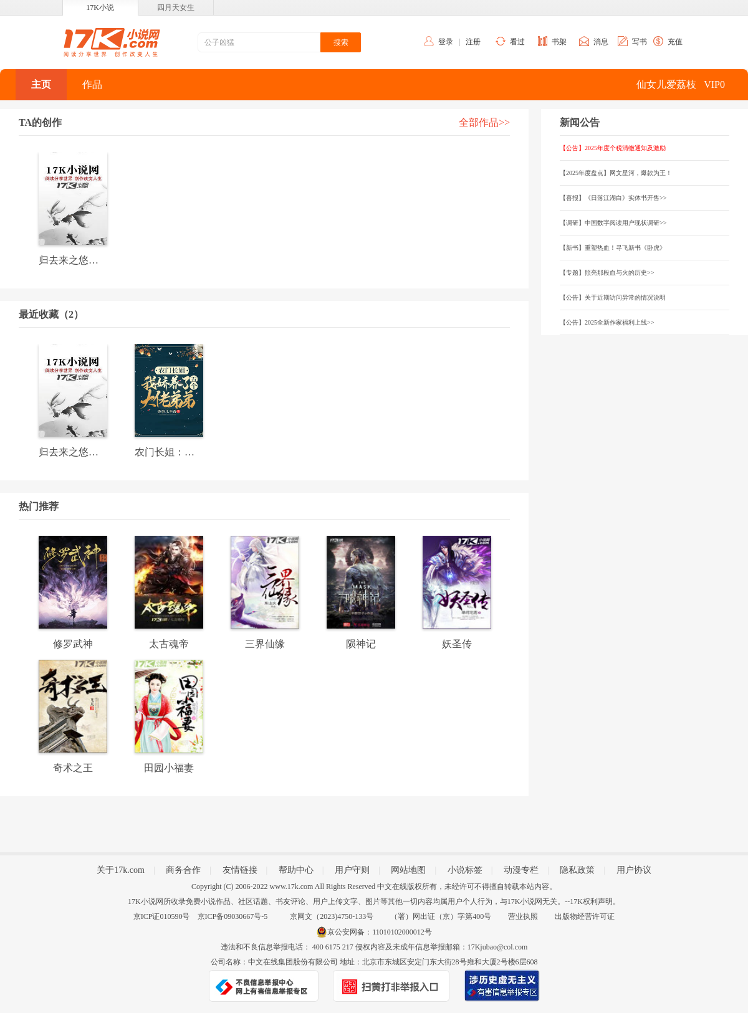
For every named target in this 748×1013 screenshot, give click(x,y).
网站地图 (408, 870)
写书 (639, 41)
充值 (675, 41)
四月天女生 (175, 7)
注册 (473, 41)
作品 (92, 84)
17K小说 (100, 7)
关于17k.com (121, 870)
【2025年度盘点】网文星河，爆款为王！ (616, 172)
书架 (559, 41)
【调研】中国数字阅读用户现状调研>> (613, 222)
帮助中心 (296, 870)
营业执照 (523, 916)
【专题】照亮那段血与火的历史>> (607, 272)
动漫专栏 (521, 870)
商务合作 (183, 870)
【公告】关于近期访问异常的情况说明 (613, 297)
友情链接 (240, 870)
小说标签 (465, 870)
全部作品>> (484, 122)
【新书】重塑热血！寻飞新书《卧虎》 (613, 247)
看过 (517, 41)
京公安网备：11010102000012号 (379, 932)
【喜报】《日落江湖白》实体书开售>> (613, 197)
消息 (600, 41)
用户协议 (633, 870)
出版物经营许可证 (585, 916)
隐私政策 (577, 870)
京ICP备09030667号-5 (233, 916)
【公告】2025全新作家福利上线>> (607, 322)
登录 (445, 41)
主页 (41, 84)
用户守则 (352, 870)
